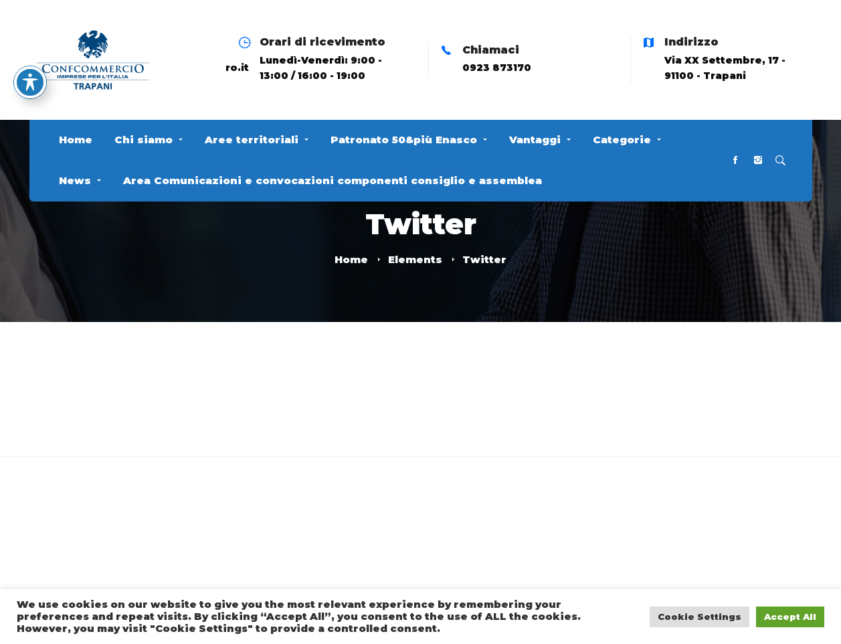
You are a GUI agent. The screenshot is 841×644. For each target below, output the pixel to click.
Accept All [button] (790, 616)
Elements (415, 259)
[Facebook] (735, 161)
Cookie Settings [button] (699, 616)
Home (351, 259)
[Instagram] (758, 161)
